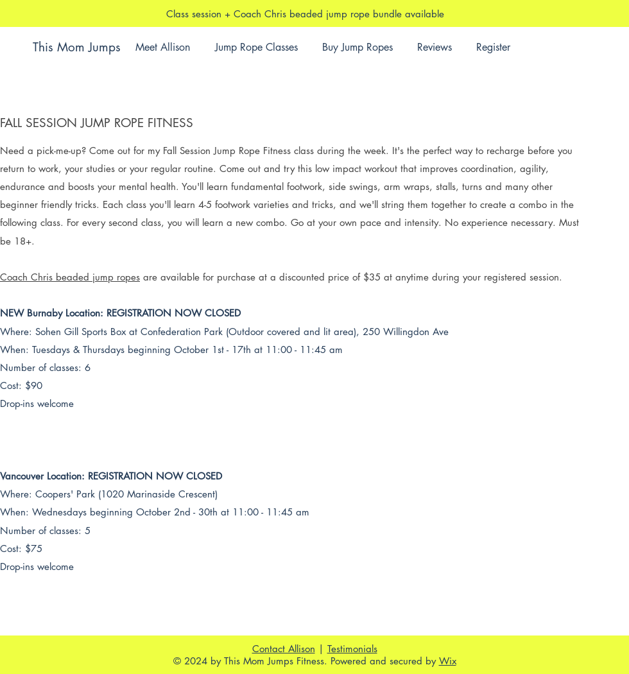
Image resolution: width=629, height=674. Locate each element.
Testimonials (352, 649)
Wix (447, 661)
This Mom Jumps (77, 47)
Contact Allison (283, 649)
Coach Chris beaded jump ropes (70, 277)
